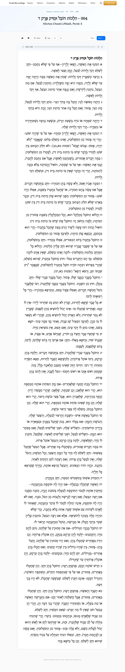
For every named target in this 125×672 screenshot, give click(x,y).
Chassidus (51, 3)
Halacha (62, 3)
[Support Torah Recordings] (110, 3)
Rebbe (72, 3)
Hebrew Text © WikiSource (73, 660)
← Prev (91, 38)
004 (71, 12)
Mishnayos (82, 3)
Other (93, 3)
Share (37, 38)
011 (67, 12)
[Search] (101, 3)
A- (55, 38)
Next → (101, 38)
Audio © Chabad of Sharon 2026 (54, 660)
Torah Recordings (17, 3)
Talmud (40, 3)
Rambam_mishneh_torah (55, 12)
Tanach (30, 3)
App (47, 38)
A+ (61, 38)
